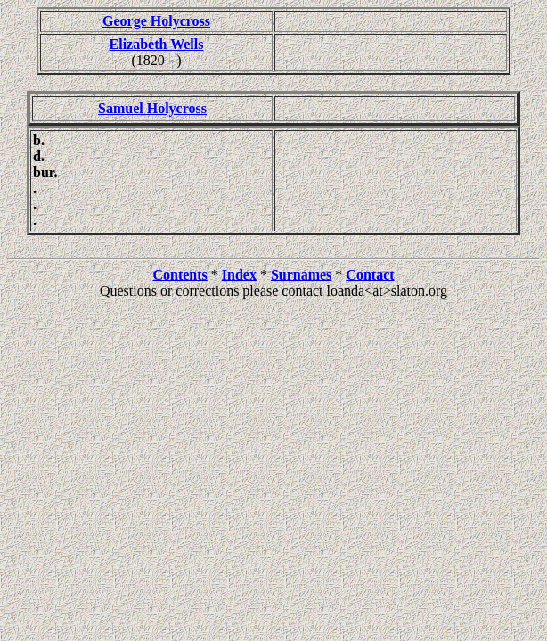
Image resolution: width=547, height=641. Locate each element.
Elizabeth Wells (157, 44)
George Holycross (156, 20)
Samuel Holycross (152, 108)
